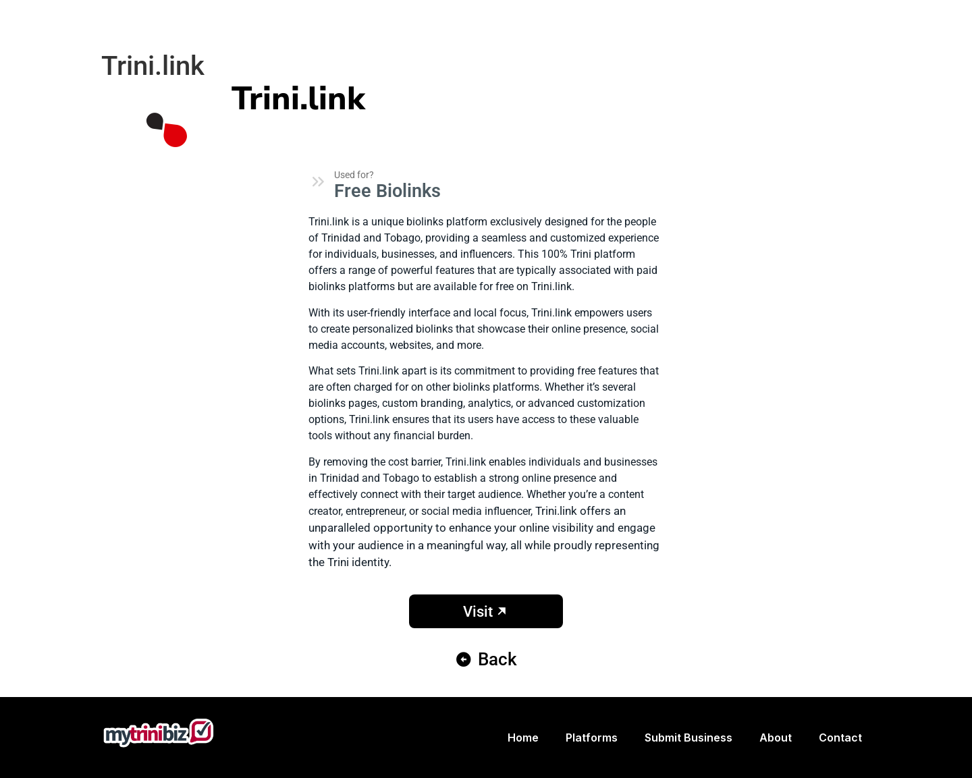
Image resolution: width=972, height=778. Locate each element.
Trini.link (298, 98)
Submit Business (688, 737)
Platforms (592, 737)
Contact (840, 737)
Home (523, 737)
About (775, 737)
